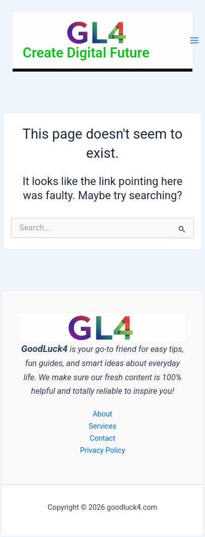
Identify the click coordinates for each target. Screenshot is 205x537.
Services (102, 426)
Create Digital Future (86, 53)
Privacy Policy (102, 450)
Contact (102, 438)
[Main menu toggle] (194, 40)
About (102, 414)
